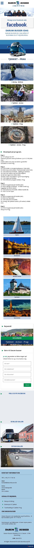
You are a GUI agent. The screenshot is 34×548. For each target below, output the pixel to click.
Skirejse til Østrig (9, 501)
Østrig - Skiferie (18, 82)
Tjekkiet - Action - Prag (17, 145)
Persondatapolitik (7, 488)
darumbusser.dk (25, 541)
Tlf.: (3, 478)
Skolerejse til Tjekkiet (10, 504)
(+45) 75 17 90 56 (10, 478)
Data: (3, 486)
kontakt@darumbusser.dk (9, 482)
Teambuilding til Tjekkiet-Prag (13, 508)
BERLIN (8, 14)
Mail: (3, 481)
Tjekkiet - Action (17, 103)
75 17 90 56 (17, 517)
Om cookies (5, 491)
